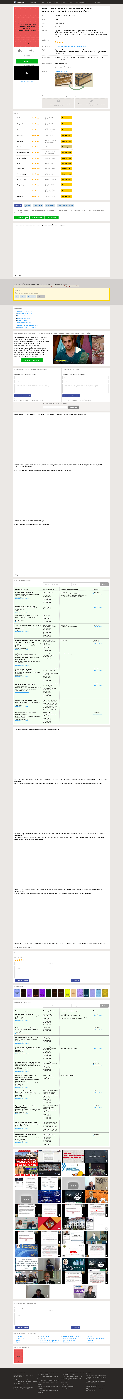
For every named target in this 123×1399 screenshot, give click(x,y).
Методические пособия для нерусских (24, 1379)
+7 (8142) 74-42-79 (98, 669)
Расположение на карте (22, 598)
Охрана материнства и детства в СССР (96, 1375)
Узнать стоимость (37, 218)
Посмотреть (66, 118)
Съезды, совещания (19, 1373)
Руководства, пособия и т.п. (49, 1342)
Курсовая (64, 46)
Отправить (75, 980)
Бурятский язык (90, 1373)
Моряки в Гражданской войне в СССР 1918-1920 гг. (96, 1378)
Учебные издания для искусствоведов (48, 1377)
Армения (66, 1342)
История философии (68, 1386)
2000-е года (20, 1338)
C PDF (90, 2)
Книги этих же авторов (24, 313)
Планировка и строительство (49, 1340)
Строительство (45, 1336)
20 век (63, 2)
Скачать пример (52, 218)
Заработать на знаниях (65, 206)
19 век (56, 2)
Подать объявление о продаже (73, 374)
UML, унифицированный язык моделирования (94, 1389)
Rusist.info (20, 2)
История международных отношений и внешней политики (48, 1373)
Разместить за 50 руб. (23, 396)
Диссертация (81, 46)
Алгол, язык (65, 1382)
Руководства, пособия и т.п (72, 1336)
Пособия (89, 1336)
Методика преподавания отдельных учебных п (47, 1383)
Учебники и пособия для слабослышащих (20, 1384)
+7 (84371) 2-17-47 (98, 712)
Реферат (58, 46)
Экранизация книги (26, 74)
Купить (26, 61)
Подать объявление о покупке (25, 374)
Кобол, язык (65, 1384)
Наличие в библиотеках (25, 316)
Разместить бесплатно (71, 396)
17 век (42, 2)
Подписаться (73, 407)
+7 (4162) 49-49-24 (98, 592)
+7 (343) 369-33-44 (98, 640)
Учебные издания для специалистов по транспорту (48, 1391)
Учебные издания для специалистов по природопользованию (73, 1373)
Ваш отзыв (18, 957)
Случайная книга (80, 2)
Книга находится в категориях (27, 327)
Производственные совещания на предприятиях (23, 1376)
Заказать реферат (22, 218)
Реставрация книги (61, 71)
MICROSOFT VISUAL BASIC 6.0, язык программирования (95, 1382)
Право (18, 1342)
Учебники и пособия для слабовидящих (25, 1381)
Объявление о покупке (24, 311)
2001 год (19, 1336)
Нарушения (90, 1340)
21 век (70, 2)
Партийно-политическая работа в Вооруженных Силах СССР (23, 1388)
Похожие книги (22, 320)
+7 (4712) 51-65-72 (98, 684)
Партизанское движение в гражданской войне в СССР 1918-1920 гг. (48, 1387)
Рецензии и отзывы (23, 318)
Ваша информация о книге (23, 1308)
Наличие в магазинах (24, 323)
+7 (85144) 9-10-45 (98, 606)
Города (42, 1338)
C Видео (98, 2)
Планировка (90, 1342)
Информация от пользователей (27, 325)
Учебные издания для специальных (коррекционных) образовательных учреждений (72, 1378)
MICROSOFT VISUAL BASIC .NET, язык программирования (95, 1385)
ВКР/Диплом (72, 46)
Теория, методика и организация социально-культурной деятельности (48, 1379)
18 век (49, 2)
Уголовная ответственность (96, 1338)
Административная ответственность (69, 1339)
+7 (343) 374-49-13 (97, 641)
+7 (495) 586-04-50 (98, 625)
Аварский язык (66, 1389)
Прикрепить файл (22, 980)
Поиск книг (33, 2)
